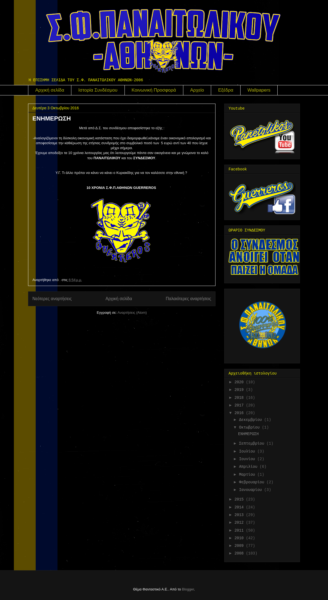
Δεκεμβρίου (251, 420)
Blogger (188, 589)
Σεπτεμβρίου (252, 443)
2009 (240, 546)
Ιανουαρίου (251, 490)
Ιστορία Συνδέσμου (98, 90)
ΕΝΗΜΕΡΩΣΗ (51, 118)
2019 (240, 390)
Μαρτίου (248, 474)
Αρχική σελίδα (49, 90)
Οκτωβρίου (250, 427)
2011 (240, 530)
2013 (240, 515)
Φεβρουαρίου (252, 482)
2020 (240, 382)
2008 (240, 553)
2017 (240, 405)
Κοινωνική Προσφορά (154, 90)
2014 (240, 507)
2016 (240, 413)
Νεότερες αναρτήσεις (52, 298)
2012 (240, 522)
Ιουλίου (248, 451)
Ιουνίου (248, 459)
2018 (240, 398)
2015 (240, 499)
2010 (240, 538)
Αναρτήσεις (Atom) (132, 312)
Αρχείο (197, 90)
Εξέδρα (225, 90)
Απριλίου (249, 467)
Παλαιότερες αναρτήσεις (188, 298)
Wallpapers (258, 90)
